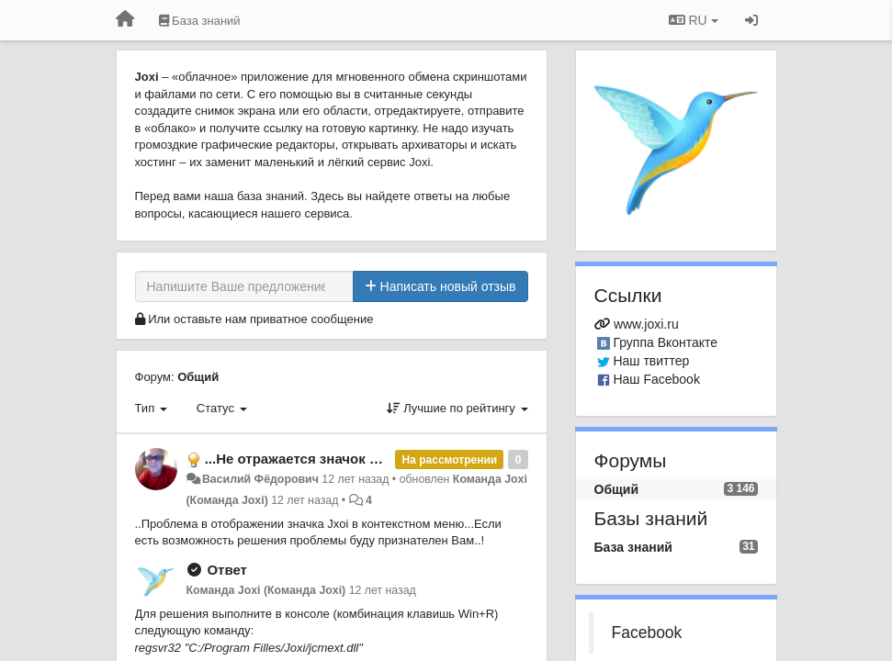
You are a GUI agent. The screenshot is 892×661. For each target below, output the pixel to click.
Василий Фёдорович (260, 479)
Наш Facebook (656, 379)
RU (693, 20)
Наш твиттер (651, 360)
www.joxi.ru (646, 324)
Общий (198, 377)
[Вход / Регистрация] (751, 20)
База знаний (633, 547)
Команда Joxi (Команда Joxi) (266, 590)
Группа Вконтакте (665, 342)
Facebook (647, 632)
